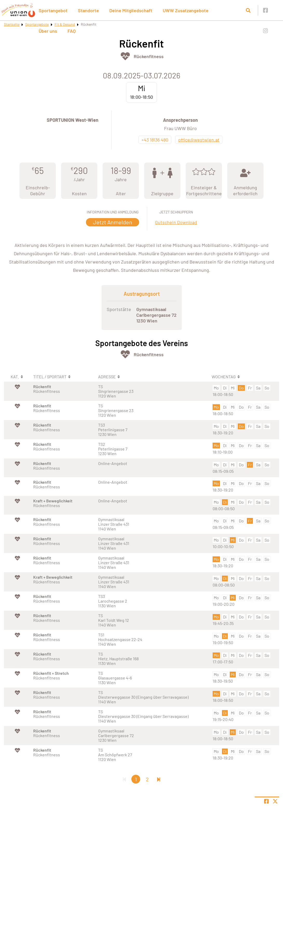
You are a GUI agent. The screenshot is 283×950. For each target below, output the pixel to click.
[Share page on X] (275, 801)
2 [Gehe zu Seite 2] (147, 779)
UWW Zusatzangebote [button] (185, 10)
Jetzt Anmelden (112, 222)
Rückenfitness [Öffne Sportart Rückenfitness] (149, 56)
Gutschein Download (176, 222)
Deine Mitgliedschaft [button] (130, 10)
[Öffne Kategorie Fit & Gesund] (125, 56)
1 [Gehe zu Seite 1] (136, 779)
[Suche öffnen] (248, 10)
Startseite (11, 24)
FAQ (72, 31)
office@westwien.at (198, 140)
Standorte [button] (88, 10)
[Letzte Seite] (158, 779)
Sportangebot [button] (53, 10)
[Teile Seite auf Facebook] (266, 801)
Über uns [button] (48, 31)
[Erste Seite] (124, 779)
